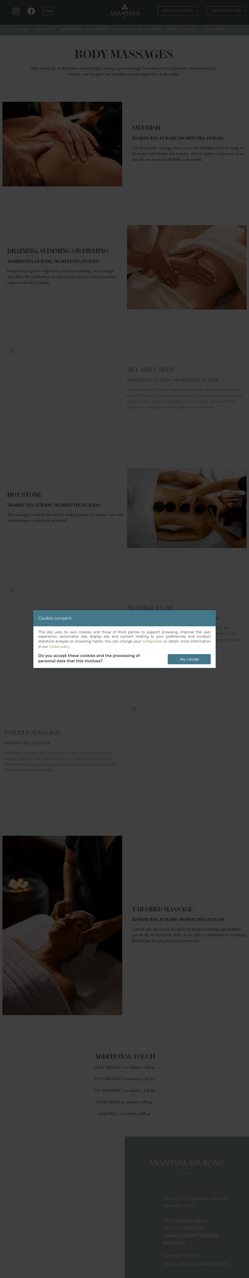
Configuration (152, 641)
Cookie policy (59, 647)
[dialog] (124, 639)
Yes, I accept (189, 659)
